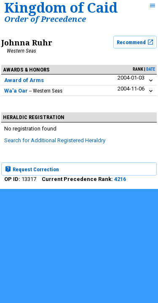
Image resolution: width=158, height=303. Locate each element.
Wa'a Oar (16, 91)
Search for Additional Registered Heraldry (54, 140)
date (150, 69)
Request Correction (32, 169)
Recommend (135, 42)
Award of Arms (24, 80)
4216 (120, 179)
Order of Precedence (45, 18)
